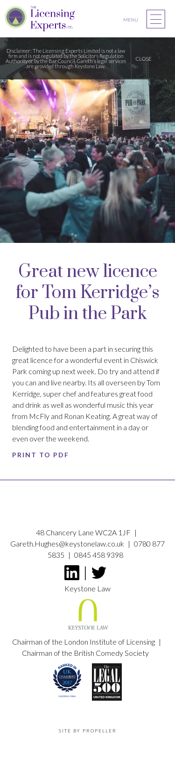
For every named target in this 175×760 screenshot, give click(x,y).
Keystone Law (87, 610)
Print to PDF (40, 455)
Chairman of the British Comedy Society (85, 652)
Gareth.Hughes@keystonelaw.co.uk (68, 543)
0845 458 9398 (98, 554)
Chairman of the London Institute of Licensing (84, 641)
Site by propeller (88, 730)
